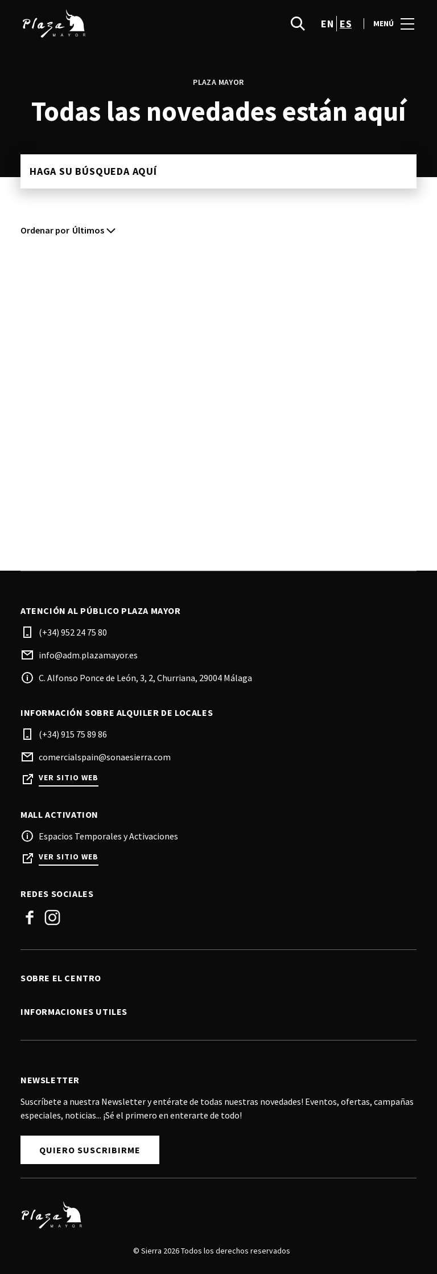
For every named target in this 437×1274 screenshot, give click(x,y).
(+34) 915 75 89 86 (73, 734)
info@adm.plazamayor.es (88, 655)
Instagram (52, 917)
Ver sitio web (68, 778)
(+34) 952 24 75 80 (73, 632)
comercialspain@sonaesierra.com (105, 757)
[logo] (120, 23)
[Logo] (211, 1214)
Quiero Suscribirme (90, 1150)
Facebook (29, 917)
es (346, 23)
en (327, 23)
